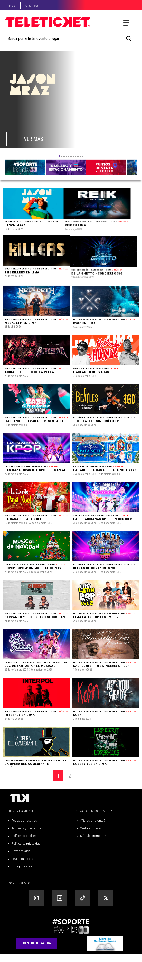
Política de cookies (24, 844)
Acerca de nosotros (24, 829)
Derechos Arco (21, 859)
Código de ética (22, 874)
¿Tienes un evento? (92, 829)
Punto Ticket (31, 5)
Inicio (12, 5)
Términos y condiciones (27, 836)
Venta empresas (91, 836)
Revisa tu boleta (22, 867)
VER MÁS (33, 139)
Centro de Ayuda (37, 951)
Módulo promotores (93, 844)
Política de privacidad (26, 851)
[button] (59, 156)
